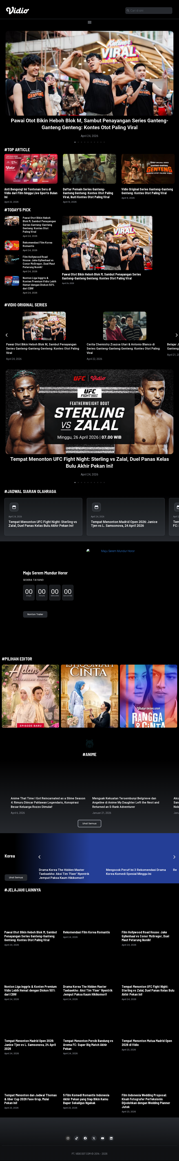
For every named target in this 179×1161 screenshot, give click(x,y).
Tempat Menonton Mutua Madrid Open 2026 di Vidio (147, 1043)
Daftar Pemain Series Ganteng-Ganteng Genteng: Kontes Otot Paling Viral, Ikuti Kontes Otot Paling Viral (88, 193)
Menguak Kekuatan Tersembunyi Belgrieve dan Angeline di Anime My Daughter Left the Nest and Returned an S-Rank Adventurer (125, 803)
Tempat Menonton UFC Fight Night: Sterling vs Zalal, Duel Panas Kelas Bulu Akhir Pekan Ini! (42, 523)
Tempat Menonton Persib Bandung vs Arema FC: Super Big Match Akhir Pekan (88, 1044)
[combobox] (148, 10)
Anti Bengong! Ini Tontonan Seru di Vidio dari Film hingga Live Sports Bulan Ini (30, 193)
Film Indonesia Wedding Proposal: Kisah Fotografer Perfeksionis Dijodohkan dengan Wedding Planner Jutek (146, 1101)
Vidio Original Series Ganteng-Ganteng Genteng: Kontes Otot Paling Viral (147, 191)
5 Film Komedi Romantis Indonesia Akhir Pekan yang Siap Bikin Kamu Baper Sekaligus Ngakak (86, 1099)
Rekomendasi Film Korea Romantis (87, 932)
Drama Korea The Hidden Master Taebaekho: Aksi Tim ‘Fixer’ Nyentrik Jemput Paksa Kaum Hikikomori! (64, 874)
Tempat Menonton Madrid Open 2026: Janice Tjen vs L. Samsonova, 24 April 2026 (124, 523)
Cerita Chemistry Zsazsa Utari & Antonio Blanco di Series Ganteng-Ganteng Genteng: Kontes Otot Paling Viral (123, 349)
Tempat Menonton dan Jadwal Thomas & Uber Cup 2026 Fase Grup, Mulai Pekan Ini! (30, 1099)
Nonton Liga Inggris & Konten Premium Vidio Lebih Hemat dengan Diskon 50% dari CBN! (39, 283)
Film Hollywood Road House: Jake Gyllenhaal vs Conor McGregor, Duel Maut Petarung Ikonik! (39, 262)
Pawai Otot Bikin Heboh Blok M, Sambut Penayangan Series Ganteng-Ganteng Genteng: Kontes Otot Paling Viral (39, 224)
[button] (89, 22)
